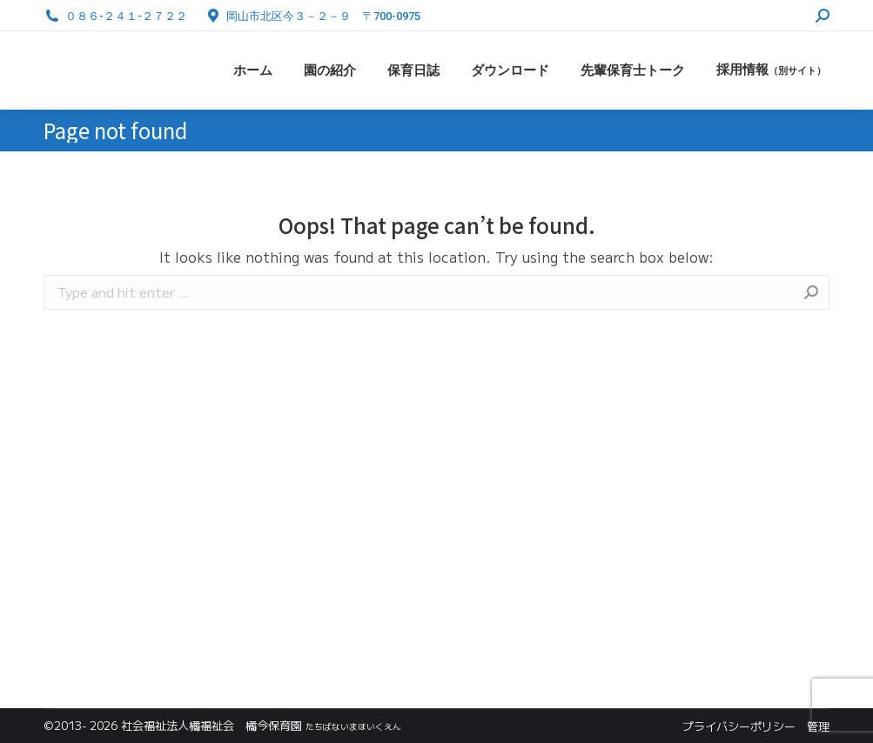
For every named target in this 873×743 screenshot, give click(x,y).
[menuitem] (253, 70)
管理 (818, 726)
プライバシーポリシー (739, 726)
